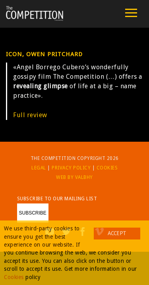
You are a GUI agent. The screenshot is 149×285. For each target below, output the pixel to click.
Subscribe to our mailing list (57, 198)
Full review (30, 115)
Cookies (107, 168)
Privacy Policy (71, 168)
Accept (117, 233)
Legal (38, 168)
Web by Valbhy (74, 177)
